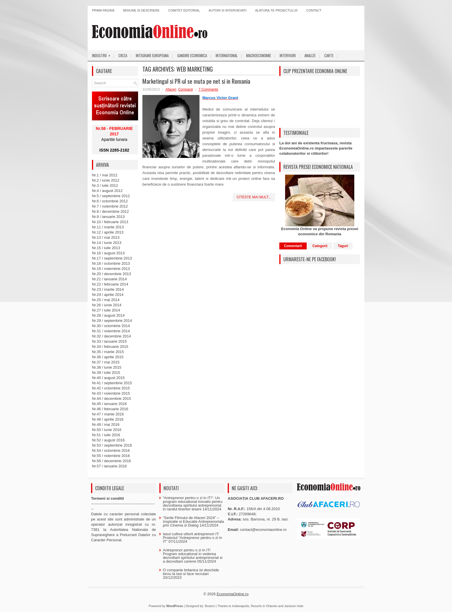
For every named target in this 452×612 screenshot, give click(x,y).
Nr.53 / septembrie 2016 (112, 445)
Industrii (103, 54)
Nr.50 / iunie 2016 (106, 430)
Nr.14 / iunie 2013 (106, 242)
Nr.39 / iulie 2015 (106, 372)
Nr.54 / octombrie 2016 (111, 450)
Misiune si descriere (141, 10)
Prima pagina (103, 10)
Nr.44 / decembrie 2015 (111, 398)
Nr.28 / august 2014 (108, 315)
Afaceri (170, 89)
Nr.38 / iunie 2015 (106, 367)
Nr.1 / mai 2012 (104, 175)
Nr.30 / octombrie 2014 (111, 326)
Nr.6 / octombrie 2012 (110, 201)
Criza (122, 55)
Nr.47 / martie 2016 (108, 414)
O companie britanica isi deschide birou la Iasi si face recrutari (191, 572)
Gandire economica (192, 55)
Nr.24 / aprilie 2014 (107, 294)
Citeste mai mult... (254, 197)
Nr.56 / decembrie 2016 (111, 461)
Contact (313, 10)
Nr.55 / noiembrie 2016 (111, 456)
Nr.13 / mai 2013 (105, 237)
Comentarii (293, 246)
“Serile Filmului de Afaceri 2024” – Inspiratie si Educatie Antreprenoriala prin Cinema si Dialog (193, 521)
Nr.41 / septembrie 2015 (112, 383)
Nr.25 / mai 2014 (105, 300)
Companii (185, 89)
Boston (210, 606)
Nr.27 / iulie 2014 (106, 310)
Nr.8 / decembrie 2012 (110, 211)
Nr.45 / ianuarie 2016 (109, 404)
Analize (310, 55)
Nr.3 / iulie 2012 (105, 185)
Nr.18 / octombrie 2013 (111, 263)
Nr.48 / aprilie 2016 (107, 419)
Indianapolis (240, 606)
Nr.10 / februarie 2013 (110, 222)
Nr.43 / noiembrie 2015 (111, 393)
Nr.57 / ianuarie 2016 (109, 466)
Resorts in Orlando (264, 606)
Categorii (319, 246)
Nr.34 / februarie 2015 (110, 346)
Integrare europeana (152, 55)
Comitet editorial (184, 10)
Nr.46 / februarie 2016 (110, 409)
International (227, 55)
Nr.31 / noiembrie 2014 (111, 331)
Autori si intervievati (227, 10)
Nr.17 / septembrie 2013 (112, 258)
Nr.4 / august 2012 (107, 191)
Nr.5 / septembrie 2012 (111, 196)
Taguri (343, 246)
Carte (329, 55)
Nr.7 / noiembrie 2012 (110, 206)
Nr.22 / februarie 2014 (110, 284)
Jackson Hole (293, 606)
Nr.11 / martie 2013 (108, 227)
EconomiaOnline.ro (233, 594)
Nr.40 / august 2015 (108, 378)
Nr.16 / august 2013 (108, 253)
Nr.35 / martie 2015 (108, 352)
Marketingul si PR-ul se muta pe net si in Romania (196, 81)
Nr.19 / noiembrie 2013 (111, 268)
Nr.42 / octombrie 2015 (111, 388)
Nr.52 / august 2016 (108, 440)
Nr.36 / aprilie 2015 (107, 357)
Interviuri (288, 55)
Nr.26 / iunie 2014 (106, 305)
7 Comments (208, 89)
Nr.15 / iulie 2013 (106, 248)
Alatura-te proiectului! (276, 10)
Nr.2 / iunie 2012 (105, 180)
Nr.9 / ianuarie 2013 (108, 216)
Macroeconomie (258, 55)
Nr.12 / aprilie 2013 (107, 232)
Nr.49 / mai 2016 (105, 424)
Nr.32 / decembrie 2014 (111, 336)
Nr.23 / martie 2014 (108, 289)
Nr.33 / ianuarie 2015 (109, 341)
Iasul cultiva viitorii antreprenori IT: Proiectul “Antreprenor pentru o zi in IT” (192, 538)
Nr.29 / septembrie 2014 (112, 320)
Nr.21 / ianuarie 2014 (109, 279)
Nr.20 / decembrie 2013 (111, 274)
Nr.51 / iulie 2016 (106, 435)
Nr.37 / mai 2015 (105, 362)
